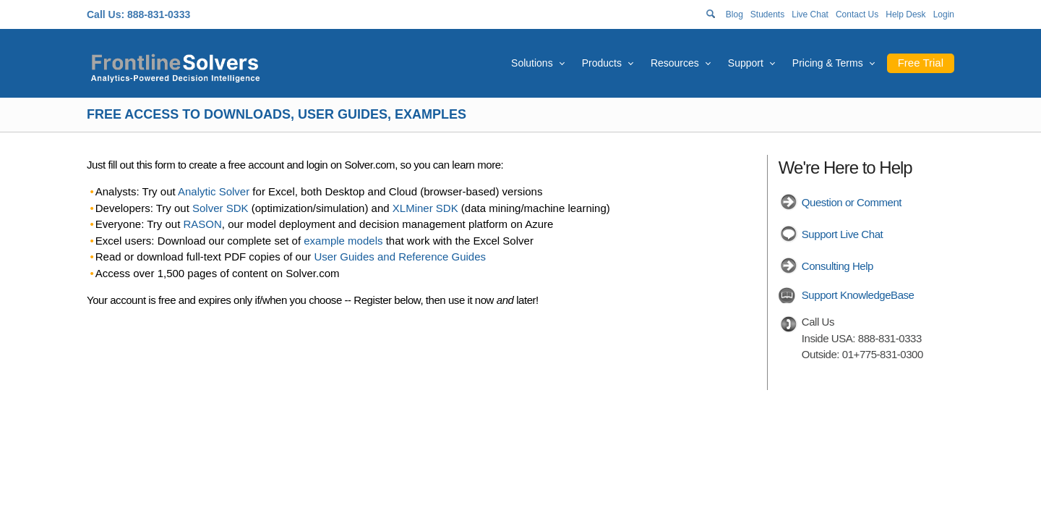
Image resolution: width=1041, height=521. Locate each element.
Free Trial (920, 62)
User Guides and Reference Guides (400, 256)
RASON (203, 224)
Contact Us (857, 14)
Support (745, 63)
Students (767, 14)
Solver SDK (220, 208)
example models (343, 240)
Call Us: (105, 14)
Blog (734, 14)
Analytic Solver (213, 191)
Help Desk (905, 14)
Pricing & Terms (827, 63)
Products (602, 63)
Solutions (532, 63)
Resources (675, 63)
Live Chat (810, 14)
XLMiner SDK (425, 208)
